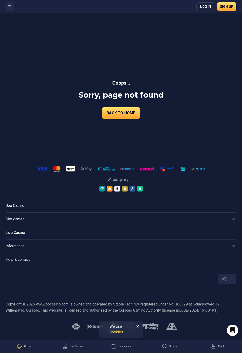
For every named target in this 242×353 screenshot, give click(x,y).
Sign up (226, 7)
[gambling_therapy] (150, 326)
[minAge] (76, 326)
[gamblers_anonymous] (171, 326)
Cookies (116, 332)
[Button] (10, 6)
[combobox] (227, 279)
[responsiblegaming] (95, 326)
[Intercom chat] (232, 330)
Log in (205, 7)
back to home (121, 113)
